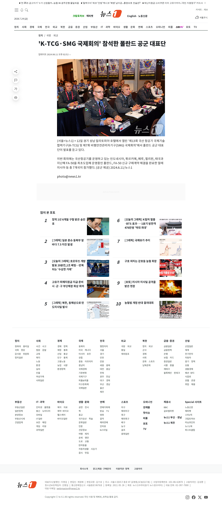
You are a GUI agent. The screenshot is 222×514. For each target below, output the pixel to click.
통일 (123, 350)
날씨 (38, 369)
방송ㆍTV (104, 411)
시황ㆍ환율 (169, 365)
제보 (206, 9)
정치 (17, 341)
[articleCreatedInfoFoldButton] (70, 54)
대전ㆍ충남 (105, 369)
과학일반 (40, 430)
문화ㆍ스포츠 (148, 361)
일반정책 (19, 411)
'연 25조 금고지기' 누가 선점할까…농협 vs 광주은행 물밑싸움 (43, 3)
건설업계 (19, 422)
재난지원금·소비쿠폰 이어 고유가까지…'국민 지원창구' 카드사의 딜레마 (171, 3)
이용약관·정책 (122, 468)
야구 (123, 407)
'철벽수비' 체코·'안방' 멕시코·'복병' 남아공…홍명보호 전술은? (104, 3)
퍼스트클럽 (190, 430)
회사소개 (84, 468)
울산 (102, 388)
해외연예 (104, 422)
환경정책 (61, 369)
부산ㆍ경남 (105, 384)
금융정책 (168, 350)
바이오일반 (62, 418)
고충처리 (138, 468)
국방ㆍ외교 (126, 346)
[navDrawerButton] (16, 10)
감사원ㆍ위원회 (22, 354)
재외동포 (125, 354)
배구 (123, 422)
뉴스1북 (188, 426)
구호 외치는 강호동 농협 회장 (141, 261)
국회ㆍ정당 (20, 350)
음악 (102, 418)
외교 (123, 341)
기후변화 (83, 373)
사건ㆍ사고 (41, 346)
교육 (38, 354)
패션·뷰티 (189, 373)
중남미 (82, 365)
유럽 (81, 357)
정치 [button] (40, 35)
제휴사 (167, 402)
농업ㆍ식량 (62, 365)
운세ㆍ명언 (84, 437)
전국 (102, 341)
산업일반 (189, 346)
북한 (144, 341)
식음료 (188, 376)
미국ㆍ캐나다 (85, 350)
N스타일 (103, 430)
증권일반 (168, 361)
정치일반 (19, 357)
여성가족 (40, 376)
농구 (123, 426)
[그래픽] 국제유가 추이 (137, 240)
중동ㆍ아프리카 (86, 361)
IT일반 (39, 418)
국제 (81, 341)
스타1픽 (188, 415)
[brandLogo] (111, 13)
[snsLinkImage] (187, 497)
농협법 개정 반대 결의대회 (139, 303)
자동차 (188, 357)
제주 (102, 392)
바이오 (60, 402)
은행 (166, 354)
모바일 (39, 415)
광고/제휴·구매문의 (102, 468)
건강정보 (83, 430)
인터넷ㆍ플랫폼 (43, 407)
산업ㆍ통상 (62, 354)
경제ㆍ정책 (62, 346)
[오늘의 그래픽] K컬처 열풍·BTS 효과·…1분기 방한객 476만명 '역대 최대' (140, 223)
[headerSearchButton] (26, 10)
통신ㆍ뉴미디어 (43, 411)
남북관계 (146, 365)
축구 (123, 415)
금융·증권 (169, 341)
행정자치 (104, 346)
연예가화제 (105, 407)
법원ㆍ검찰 (41, 350)
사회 (38, 341)
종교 (81, 415)
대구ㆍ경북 (105, 380)
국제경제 (83, 369)
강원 (102, 361)
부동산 (18, 402)
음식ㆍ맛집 (84, 453)
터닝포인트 (190, 422)
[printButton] (16, 97)
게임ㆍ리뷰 (41, 426)
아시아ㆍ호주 (85, 354)
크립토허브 (78, 16)
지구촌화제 (84, 384)
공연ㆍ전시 (84, 407)
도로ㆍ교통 (84, 441)
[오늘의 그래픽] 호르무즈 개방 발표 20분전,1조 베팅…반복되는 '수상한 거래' (69, 265)
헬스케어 (61, 415)
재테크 (167, 369)
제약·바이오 (63, 411)
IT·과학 (40, 402)
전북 (102, 373)
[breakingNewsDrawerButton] (21, 10)
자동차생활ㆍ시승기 (88, 449)
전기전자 (189, 354)
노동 (38, 361)
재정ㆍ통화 (62, 350)
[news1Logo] (27, 485)
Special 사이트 (193, 402)
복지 (38, 357)
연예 (102, 402)
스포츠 (124, 402)
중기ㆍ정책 (190, 361)
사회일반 (40, 380)
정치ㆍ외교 (147, 346)
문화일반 (83, 422)
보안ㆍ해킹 (41, 422)
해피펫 (89, 16)
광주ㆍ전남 (105, 376)
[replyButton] (16, 80)
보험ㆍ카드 (169, 357)
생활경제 (189, 369)
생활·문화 (84, 402)
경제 (59, 341)
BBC (166, 407)
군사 (144, 350)
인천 (102, 357)
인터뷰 (103, 426)
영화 (102, 415)
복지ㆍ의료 (62, 407)
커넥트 (199, 9)
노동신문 (143, 16)
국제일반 (83, 388)
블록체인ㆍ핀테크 (172, 373)
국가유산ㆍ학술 (86, 418)
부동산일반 (20, 407)
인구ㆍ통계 (62, 357)
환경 (38, 365)
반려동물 (83, 445)
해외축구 (125, 418)
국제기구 (83, 376)
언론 (81, 426)
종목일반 (125, 434)
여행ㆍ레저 (84, 434)
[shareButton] (16, 71)
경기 (102, 354)
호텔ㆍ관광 (190, 380)
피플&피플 (83, 380)
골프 (123, 430)
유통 (187, 365)
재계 (187, 350)
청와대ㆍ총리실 (22, 346)
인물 (38, 373)
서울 (102, 350)
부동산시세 (20, 418)
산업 (187, 341)
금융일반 (168, 346)
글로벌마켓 (169, 411)
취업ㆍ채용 (190, 384)
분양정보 (19, 415)
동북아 (82, 346)
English (131, 16)
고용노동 (61, 361)
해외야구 (125, 411)
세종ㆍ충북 (105, 365)
